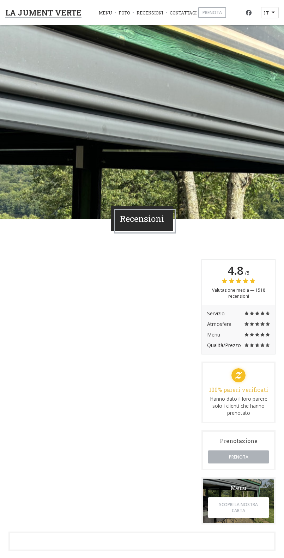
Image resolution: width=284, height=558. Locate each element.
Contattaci (183, 13)
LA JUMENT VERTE (43, 12)
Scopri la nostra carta (238, 508)
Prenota (212, 13)
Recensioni (150, 13)
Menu (105, 13)
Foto (124, 13)
